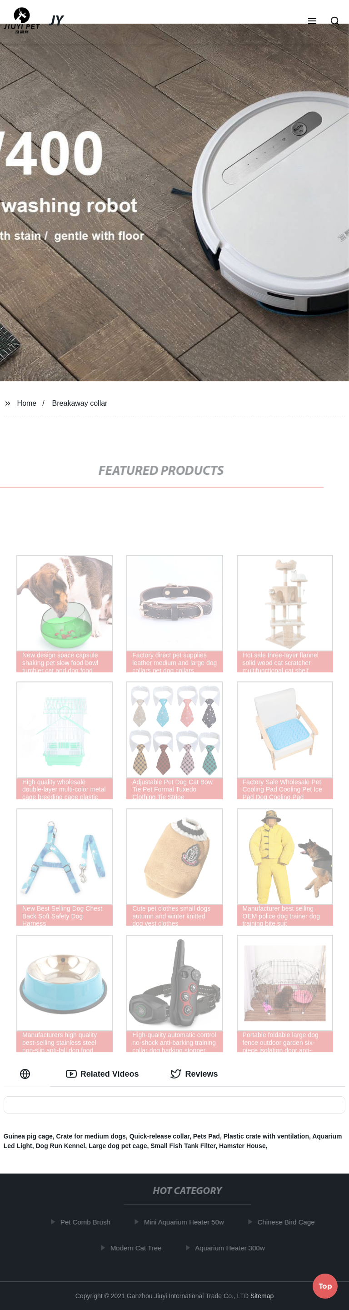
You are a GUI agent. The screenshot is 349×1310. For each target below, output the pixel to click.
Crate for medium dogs (91, 1136)
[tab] (27, 1074)
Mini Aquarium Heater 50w (186, 1222)
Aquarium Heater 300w (232, 1247)
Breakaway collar (80, 403)
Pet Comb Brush (88, 1222)
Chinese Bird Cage (288, 1222)
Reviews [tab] (194, 1073)
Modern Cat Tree (138, 1247)
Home (27, 403)
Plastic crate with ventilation (266, 1136)
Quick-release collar (159, 1136)
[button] (312, 22)
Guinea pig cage (28, 1136)
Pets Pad (206, 1136)
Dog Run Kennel (60, 1145)
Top (325, 1285)
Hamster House (242, 1145)
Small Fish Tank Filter (182, 1145)
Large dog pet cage (118, 1145)
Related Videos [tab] (102, 1073)
